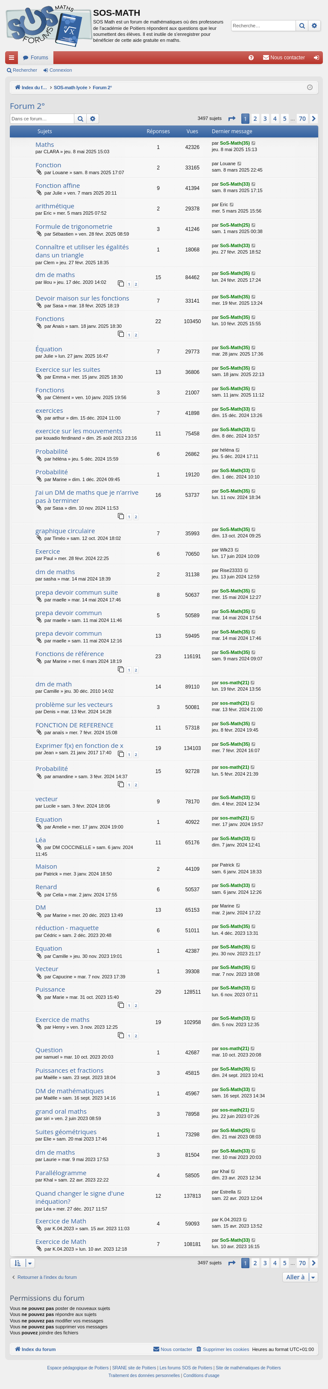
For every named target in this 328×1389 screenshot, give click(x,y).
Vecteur (47, 968)
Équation (48, 348)
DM (40, 907)
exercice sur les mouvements (78, 430)
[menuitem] (251, 57)
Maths (44, 144)
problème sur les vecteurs (74, 704)
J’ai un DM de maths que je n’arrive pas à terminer (86, 496)
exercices (49, 410)
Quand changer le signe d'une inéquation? (79, 1197)
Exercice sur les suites (67, 369)
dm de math (53, 684)
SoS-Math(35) (235, 143)
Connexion (61, 70)
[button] (231, 119)
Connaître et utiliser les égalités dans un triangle (82, 250)
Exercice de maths (62, 1019)
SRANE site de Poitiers (134, 1368)
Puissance (50, 989)
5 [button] (285, 118)
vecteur (46, 798)
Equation (48, 819)
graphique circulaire (65, 530)
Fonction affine (57, 185)
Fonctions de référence (69, 653)
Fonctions (49, 318)
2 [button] (255, 118)
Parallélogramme (60, 1172)
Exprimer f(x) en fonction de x (79, 745)
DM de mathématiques (69, 1090)
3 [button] (265, 118)
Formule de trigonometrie (73, 226)
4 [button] (275, 118)
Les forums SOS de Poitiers (186, 1368)
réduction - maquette (67, 927)
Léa (40, 839)
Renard (46, 886)
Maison (46, 866)
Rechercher (25, 70)
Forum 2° (27, 105)
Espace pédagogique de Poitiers (78, 1368)
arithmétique (54, 205)
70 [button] (302, 118)
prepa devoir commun (68, 612)
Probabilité (51, 451)
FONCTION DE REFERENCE (74, 725)
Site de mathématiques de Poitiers (248, 1368)
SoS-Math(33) (235, 184)
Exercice (47, 551)
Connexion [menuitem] (318, 59)
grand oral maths (61, 1111)
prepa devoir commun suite (76, 592)
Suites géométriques (66, 1131)
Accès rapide (13, 59)
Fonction (48, 164)
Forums (39, 58)
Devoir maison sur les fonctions (82, 298)
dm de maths (55, 274)
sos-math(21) (234, 682)
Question (49, 1049)
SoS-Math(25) (235, 225)
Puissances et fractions (69, 1070)
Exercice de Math (60, 1221)
